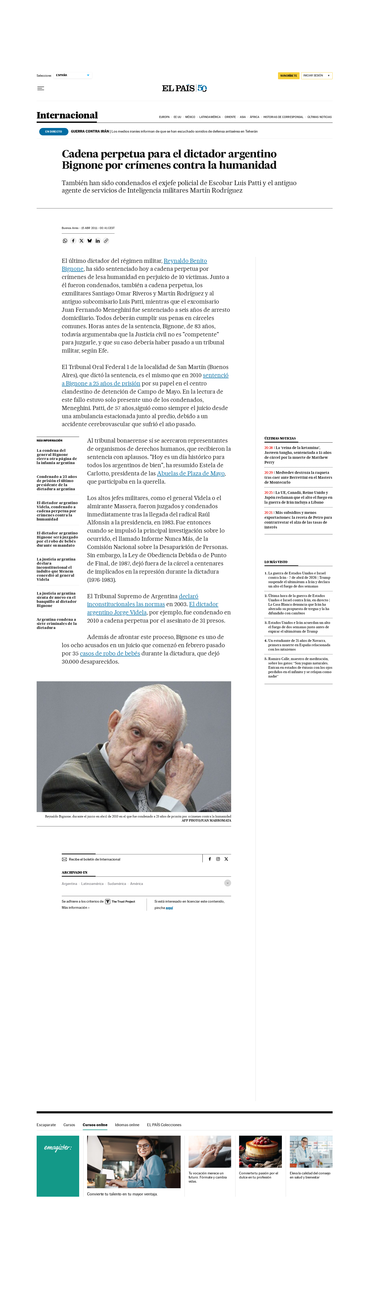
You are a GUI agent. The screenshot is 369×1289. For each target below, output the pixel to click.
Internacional (67, 116)
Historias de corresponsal (283, 117)
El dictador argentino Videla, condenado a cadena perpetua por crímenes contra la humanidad (57, 511)
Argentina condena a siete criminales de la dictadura (57, 624)
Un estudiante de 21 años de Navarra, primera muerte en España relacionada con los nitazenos (299, 644)
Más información (76, 907)
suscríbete (288, 75)
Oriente (230, 117)
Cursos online (95, 1125)
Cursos (69, 1125)
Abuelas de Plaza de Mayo (191, 473)
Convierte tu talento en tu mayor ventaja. (122, 1194)
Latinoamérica (210, 117)
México (190, 117)
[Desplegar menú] (41, 88)
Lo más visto (276, 562)
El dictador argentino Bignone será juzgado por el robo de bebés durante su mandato (57, 539)
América (136, 884)
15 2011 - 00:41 (98, 228)
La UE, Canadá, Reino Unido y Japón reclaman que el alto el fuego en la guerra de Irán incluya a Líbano (298, 497)
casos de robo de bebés (110, 653)
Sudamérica (117, 884)
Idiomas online (127, 1125)
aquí (169, 907)
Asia (243, 117)
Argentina (69, 884)
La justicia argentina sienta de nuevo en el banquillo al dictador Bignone (57, 600)
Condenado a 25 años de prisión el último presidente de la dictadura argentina (57, 483)
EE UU (177, 117)
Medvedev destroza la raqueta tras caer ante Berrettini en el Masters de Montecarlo (298, 477)
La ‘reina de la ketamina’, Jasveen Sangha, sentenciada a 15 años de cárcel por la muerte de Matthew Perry (298, 455)
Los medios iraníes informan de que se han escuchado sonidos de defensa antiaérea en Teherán (164, 131)
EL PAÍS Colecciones (164, 1125)
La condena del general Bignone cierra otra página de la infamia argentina (57, 457)
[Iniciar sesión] (317, 75)
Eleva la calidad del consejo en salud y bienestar (310, 1175)
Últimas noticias (320, 117)
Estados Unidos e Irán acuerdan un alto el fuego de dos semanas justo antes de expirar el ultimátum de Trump (299, 627)
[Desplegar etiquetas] (227, 883)
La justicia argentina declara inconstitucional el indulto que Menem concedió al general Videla (56, 570)
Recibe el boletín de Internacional (94, 859)
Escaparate (46, 1125)
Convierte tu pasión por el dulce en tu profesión (258, 1175)
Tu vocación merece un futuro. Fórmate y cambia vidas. (208, 1177)
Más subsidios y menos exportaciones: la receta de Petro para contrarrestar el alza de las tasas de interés (298, 519)
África (255, 117)
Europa (164, 117)
